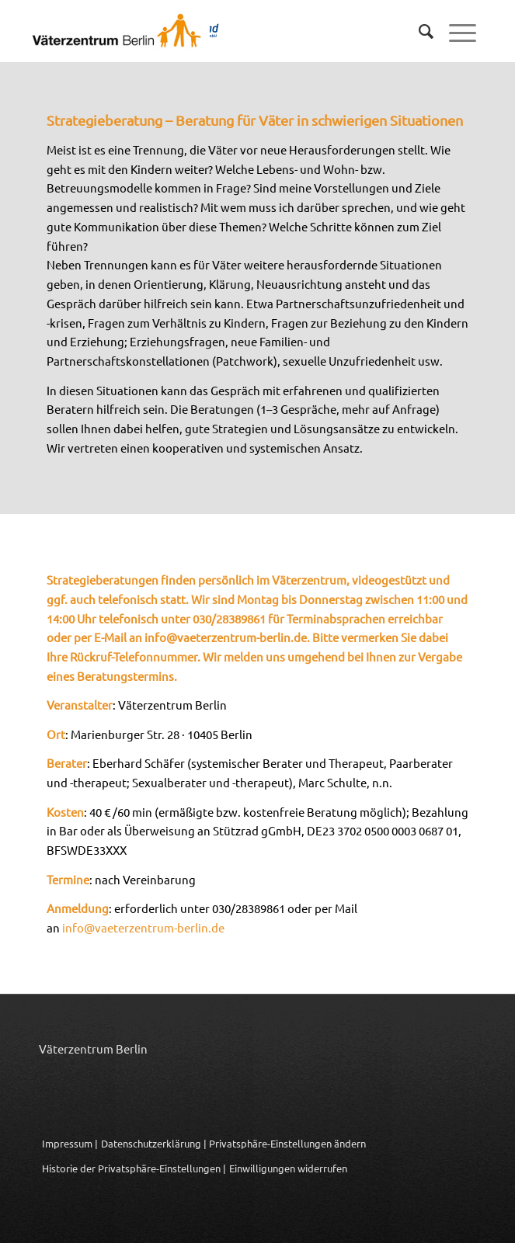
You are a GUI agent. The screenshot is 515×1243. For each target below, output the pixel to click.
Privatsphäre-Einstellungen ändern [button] (287, 1143)
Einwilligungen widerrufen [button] (288, 1168)
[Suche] (418, 31)
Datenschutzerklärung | (154, 1143)
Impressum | (70, 1143)
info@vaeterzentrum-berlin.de (225, 637)
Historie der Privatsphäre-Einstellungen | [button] (134, 1168)
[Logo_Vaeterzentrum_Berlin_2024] (198, 31)
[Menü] (454, 31)
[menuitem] (418, 31)
